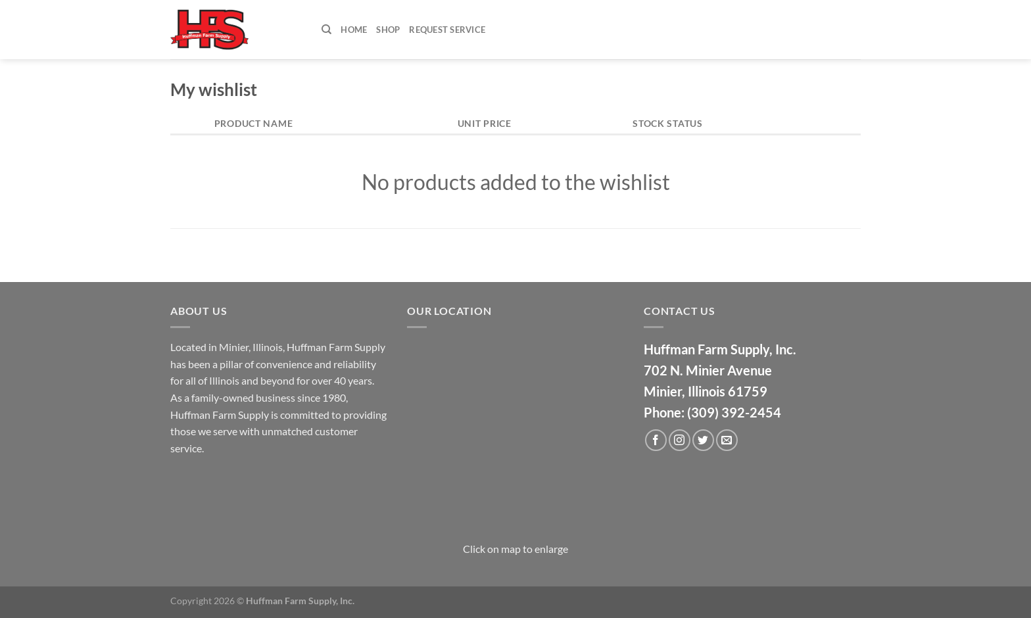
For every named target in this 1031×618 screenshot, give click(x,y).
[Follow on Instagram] (679, 440)
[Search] (326, 29)
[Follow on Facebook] (656, 440)
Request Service (447, 29)
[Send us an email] (727, 440)
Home (354, 29)
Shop (388, 29)
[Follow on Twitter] (703, 440)
